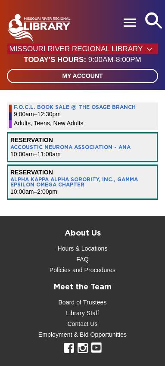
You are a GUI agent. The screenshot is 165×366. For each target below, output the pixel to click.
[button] (82, 59)
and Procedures (93, 270)
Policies (60, 270)
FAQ (82, 259)
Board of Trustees (82, 302)
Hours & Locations (82, 248)
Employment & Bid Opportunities (82, 334)
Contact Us (82, 323)
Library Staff (82, 313)
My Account (82, 75)
